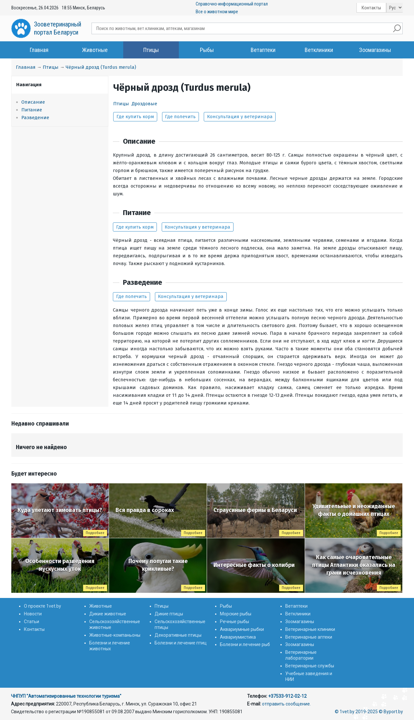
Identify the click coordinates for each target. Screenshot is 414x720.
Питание (31, 110)
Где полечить (180, 116)
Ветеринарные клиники (310, 629)
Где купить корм (135, 116)
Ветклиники (319, 49)
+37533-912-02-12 (287, 696)
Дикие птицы (169, 613)
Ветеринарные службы (309, 665)
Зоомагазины (375, 49)
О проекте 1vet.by (42, 606)
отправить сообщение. (286, 703)
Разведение (35, 117)
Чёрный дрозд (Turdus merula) (101, 67)
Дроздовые (144, 104)
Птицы (151, 49)
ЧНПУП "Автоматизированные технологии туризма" (66, 696)
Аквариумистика (238, 637)
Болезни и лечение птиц (181, 642)
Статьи (31, 621)
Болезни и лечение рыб (245, 644)
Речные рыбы (234, 621)
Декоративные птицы (178, 635)
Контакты (371, 8)
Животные (95, 49)
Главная (39, 49)
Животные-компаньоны (114, 635)
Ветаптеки (263, 49)
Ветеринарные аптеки (308, 637)
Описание (33, 102)
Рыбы (207, 49)
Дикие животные (107, 613)
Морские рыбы (235, 613)
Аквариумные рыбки (242, 629)
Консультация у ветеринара (240, 116)
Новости (33, 613)
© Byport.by (391, 711)
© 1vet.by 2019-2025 (356, 711)
